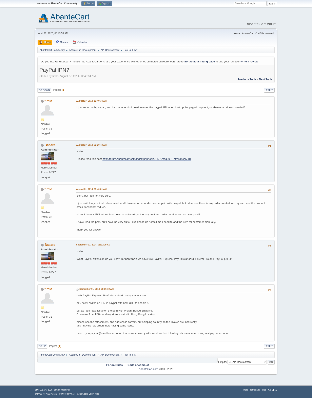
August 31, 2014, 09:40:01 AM (91, 189)
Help (245, 390)
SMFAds (38, 394)
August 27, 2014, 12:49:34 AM (91, 101)
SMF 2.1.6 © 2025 (44, 390)
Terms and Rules (258, 390)
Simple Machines (62, 390)
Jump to (222, 361)
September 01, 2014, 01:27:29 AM (93, 244)
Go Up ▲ (272, 390)
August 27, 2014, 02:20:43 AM (91, 145)
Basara (49, 145)
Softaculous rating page (199, 61)
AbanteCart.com (148, 369)
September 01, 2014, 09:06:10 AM (96, 289)
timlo (48, 101)
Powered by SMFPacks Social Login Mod (79, 394)
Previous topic (247, 79)
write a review (249, 61)
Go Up (42, 346)
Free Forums (51, 394)
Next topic (266, 79)
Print (269, 90)
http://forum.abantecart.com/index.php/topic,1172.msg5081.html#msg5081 (146, 158)
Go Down (44, 90)
